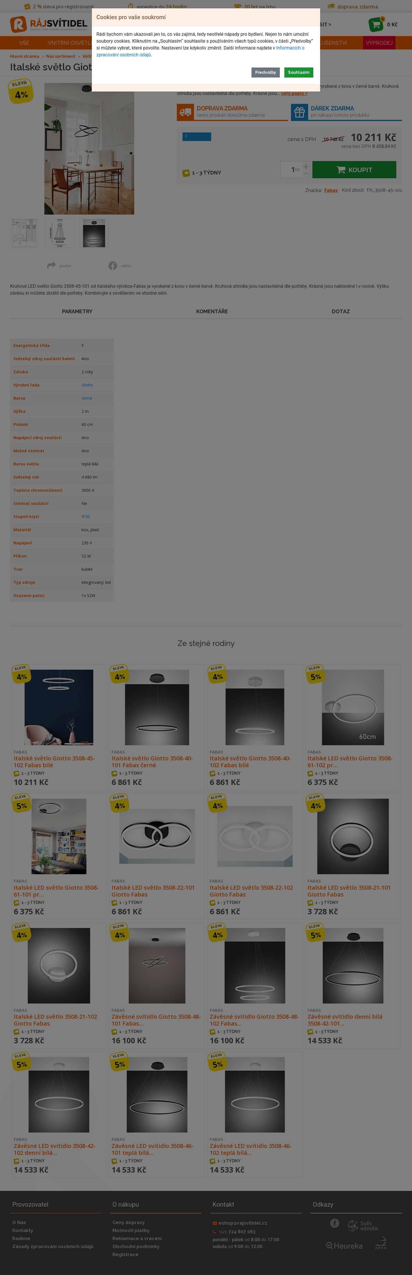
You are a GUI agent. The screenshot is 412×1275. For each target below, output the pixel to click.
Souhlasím (299, 72)
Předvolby (265, 72)
